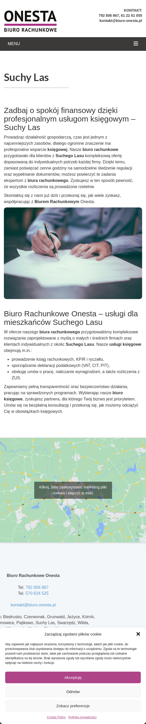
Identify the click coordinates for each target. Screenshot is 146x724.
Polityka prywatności (82, 717)
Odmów (73, 691)
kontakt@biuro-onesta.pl (120, 21)
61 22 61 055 (131, 15)
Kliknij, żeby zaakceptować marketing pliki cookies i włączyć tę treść (73, 490)
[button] (138, 634)
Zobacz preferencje (72, 706)
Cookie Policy (56, 717)
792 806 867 (109, 15)
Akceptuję (73, 677)
